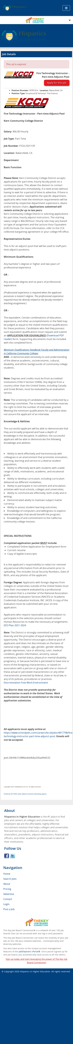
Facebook (6, 855)
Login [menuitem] (6, 904)
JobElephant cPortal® (29, 951)
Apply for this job (56, 82)
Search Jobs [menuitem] (10, 878)
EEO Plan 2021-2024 (15, 625)
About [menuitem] (6, 884)
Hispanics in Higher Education (35, 971)
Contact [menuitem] (7, 899)
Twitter (12, 855)
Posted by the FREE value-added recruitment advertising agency (25, 794)
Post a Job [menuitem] (9, 909)
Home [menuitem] (6, 873)
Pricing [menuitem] (7, 889)
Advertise (8, 894)
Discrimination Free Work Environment (26, 682)
